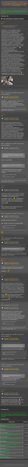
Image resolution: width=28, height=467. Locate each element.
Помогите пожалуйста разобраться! (8, 424)
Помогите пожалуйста (5, 450)
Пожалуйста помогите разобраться (7, 447)
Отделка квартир (7, 454)
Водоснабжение (7, 445)
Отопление (7, 425)
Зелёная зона (7, 451)
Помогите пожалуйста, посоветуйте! (8, 453)
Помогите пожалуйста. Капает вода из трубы (10, 431)
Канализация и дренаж (9, 441)
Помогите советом (4, 456)
